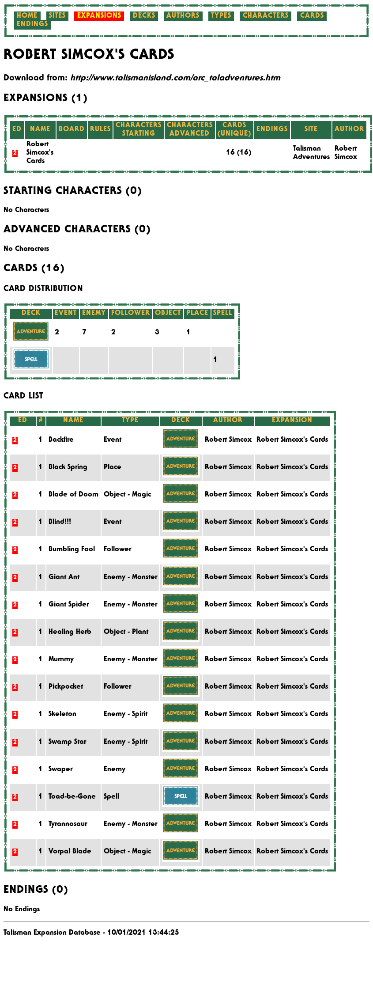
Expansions (99, 16)
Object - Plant (126, 632)
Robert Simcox (228, 440)
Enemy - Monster (130, 577)
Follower (117, 549)
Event (112, 440)
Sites (57, 16)
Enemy (114, 769)
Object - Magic (127, 495)
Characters (266, 16)
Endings (32, 24)
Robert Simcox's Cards (39, 153)
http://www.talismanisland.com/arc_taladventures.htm (175, 78)
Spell (111, 797)
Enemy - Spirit (125, 714)
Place (112, 467)
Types (221, 16)
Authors (183, 16)
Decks (144, 16)
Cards (312, 16)
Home (27, 16)
